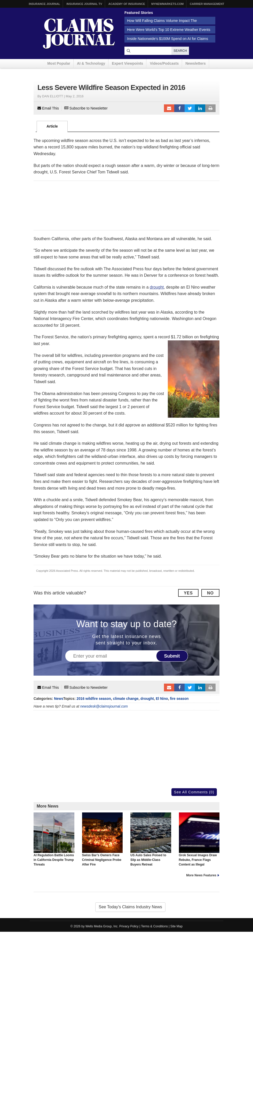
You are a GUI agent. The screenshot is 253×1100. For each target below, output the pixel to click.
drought (157, 287)
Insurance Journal (44, 3)
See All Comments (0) (194, 792)
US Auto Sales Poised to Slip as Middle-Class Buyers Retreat (150, 839)
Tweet (190, 108)
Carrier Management (207, 3)
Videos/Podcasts (164, 63)
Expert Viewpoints (127, 63)
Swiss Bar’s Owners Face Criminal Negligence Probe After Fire (102, 839)
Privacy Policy (129, 926)
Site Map (176, 926)
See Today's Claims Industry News (130, 907)
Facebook (179, 108)
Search (180, 51)
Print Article (210, 108)
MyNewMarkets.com (167, 3)
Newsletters (195, 63)
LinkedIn (200, 108)
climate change (125, 699)
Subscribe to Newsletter (86, 108)
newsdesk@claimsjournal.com (104, 706)
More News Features (201, 875)
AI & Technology (91, 63)
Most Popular (58, 63)
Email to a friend (169, 108)
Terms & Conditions (154, 926)
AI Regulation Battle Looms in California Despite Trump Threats (54, 839)
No (210, 593)
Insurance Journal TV (84, 3)
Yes (188, 593)
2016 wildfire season (94, 699)
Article (52, 126)
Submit (172, 655)
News (58, 699)
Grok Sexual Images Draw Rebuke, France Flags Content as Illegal (199, 839)
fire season (179, 699)
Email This (48, 108)
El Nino (162, 699)
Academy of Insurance (126, 3)
